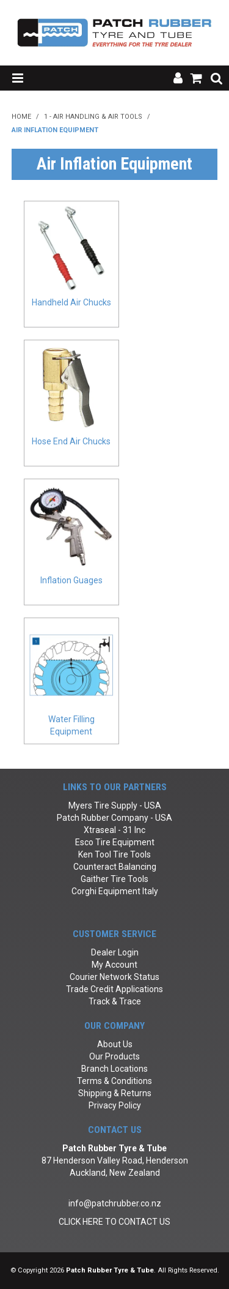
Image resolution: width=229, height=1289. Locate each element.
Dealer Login (115, 952)
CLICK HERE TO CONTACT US (114, 1222)
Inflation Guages (71, 580)
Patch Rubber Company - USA (114, 818)
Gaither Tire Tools (114, 879)
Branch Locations (114, 1069)
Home (21, 117)
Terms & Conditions (114, 1081)
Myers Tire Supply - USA (114, 805)
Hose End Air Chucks (71, 441)
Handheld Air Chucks (71, 302)
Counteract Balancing (114, 867)
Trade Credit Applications (114, 989)
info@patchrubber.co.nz (114, 1203)
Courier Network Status (114, 977)
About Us (115, 1044)
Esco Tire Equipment (114, 842)
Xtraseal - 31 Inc (114, 830)
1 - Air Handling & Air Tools (93, 117)
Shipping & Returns (114, 1093)
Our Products (114, 1056)
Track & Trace (115, 1001)
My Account (114, 965)
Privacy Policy (115, 1105)
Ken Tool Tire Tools (114, 854)
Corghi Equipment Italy (114, 891)
